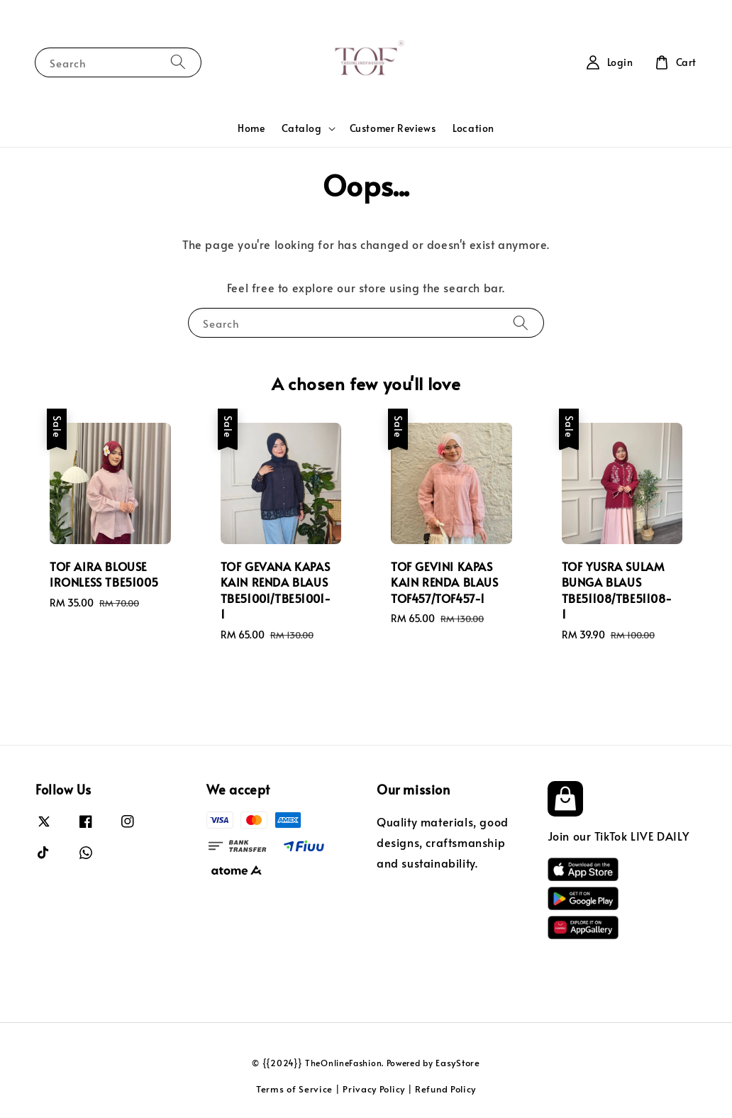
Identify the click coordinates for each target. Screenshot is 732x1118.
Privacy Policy (374, 1089)
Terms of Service (294, 1089)
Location (473, 128)
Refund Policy (445, 1089)
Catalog (301, 128)
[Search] (178, 62)
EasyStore (457, 1062)
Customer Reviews (393, 128)
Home (251, 128)
